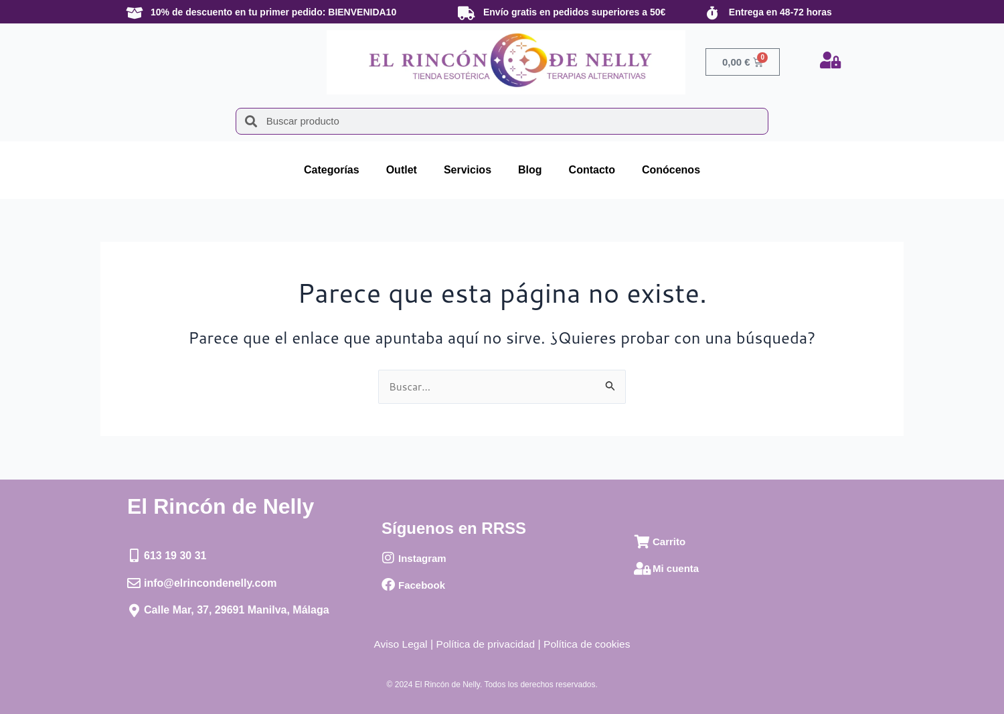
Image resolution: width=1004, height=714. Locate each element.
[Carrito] (642, 542)
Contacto (592, 169)
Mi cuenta (676, 569)
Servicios (467, 169)
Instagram (422, 558)
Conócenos (671, 169)
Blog (530, 169)
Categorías (331, 169)
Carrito (669, 542)
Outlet (401, 169)
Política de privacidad (484, 644)
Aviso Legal (397, 644)
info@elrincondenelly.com (210, 583)
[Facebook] (388, 585)
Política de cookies (589, 644)
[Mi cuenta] (642, 568)
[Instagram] (388, 558)
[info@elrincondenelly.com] (134, 583)
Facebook (421, 585)
